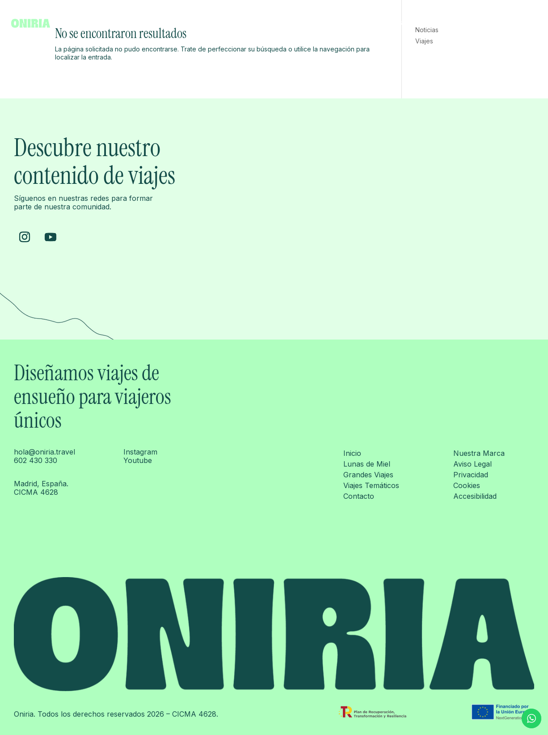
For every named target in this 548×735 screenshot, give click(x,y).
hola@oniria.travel (44, 451)
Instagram (140, 451)
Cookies (466, 485)
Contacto (523, 23)
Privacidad (470, 474)
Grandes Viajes (420, 23)
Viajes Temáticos (371, 485)
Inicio (329, 23)
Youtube (137, 460)
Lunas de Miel (367, 23)
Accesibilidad (475, 496)
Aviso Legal (472, 463)
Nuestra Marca (479, 453)
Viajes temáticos (476, 23)
